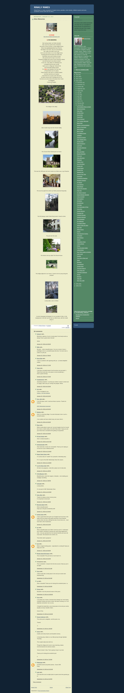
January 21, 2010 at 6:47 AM (44, 540)
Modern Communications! (83, 125)
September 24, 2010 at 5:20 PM (44, 679)
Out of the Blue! (81, 164)
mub (38, 672)
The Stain (79, 205)
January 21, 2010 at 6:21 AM (44, 524)
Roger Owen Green (42, 454)
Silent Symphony (81, 143)
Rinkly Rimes (87, 38)
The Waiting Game (81, 133)
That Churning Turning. (82, 233)
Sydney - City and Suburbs (43, 393)
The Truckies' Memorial (82, 121)
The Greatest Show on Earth (84, 107)
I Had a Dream (80, 244)
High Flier (79, 190)
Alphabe (67, 327)
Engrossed (79, 176)
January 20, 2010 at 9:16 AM (44, 422)
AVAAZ (77, 318)
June (78, 94)
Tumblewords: (40, 379)
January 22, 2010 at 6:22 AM (44, 558)
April (78, 99)
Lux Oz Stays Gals (41, 465)
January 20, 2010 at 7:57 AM (44, 376)
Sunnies (79, 256)
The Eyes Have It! (81, 268)
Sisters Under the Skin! (82, 225)
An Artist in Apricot (81, 192)
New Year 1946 (80, 280)
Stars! (78, 260)
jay (37, 527)
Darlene (39, 412)
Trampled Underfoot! (82, 272)
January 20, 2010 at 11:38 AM (44, 462)
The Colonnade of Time (82, 207)
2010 (77, 80)
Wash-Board (80, 186)
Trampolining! (80, 264)
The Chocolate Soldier (82, 248)
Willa (38, 347)
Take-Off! (79, 278)
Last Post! (79, 145)
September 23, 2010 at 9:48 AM (44, 586)
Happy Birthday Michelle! (83, 194)
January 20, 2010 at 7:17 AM (44, 365)
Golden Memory (81, 211)
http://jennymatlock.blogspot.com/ (52, 36)
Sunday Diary (80, 113)
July (78, 92)
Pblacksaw (40, 662)
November (80, 84)
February (79, 103)
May (78, 97)
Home (51, 687)
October (79, 86)
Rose (38, 425)
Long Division (80, 184)
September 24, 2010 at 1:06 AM (44, 628)
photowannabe (41, 444)
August (79, 90)
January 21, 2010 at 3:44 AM (44, 511)
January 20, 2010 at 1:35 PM (44, 471)
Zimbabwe (79, 201)
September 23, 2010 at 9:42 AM (44, 578)
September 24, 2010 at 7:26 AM (44, 659)
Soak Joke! (79, 111)
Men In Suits (80, 131)
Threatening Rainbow (82, 178)
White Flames (80, 229)
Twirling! (79, 149)
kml (38, 543)
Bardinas (79, 276)
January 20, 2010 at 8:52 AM (44, 409)
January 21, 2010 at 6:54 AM (44, 550)
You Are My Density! (82, 188)
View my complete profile (82, 69)
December (80, 82)
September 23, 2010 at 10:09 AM (45, 594)
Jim (38, 389)
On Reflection (80, 221)
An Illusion (79, 182)
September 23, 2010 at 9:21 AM (44, 568)
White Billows (80, 237)
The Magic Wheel (81, 223)
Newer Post (34, 687)
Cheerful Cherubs (81, 215)
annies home (40, 514)
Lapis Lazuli (80, 254)
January (79, 105)
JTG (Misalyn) (40, 474)
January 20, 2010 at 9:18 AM (44, 433)
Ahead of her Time (81, 174)
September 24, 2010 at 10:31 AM (45, 669)
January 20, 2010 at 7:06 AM (44, 355)
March (79, 101)
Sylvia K (39, 334)
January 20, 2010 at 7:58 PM (44, 480)
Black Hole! (80, 123)
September (80, 88)
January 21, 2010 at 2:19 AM (44, 502)
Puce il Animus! (80, 119)
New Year (79, 227)
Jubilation (79, 135)
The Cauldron (80, 199)
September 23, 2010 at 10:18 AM (45, 614)
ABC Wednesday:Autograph (43, 406)
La (37, 581)
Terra (38, 571)
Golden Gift (80, 166)
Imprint (78, 231)
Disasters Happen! (81, 180)
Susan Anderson (41, 617)
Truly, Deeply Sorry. (81, 139)
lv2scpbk (39, 483)
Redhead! (79, 160)
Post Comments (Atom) (43, 690)
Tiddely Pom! (80, 162)
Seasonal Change (81, 137)
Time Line (79, 156)
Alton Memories (81, 158)
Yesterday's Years (81, 242)
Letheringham (80, 250)
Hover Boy (79, 209)
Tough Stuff (80, 117)
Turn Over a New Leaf (82, 258)
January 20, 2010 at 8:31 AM (44, 396)
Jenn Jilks (39, 495)
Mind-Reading (80, 129)
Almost (78, 274)
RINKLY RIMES (42, 7)
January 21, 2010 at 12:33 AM (44, 492)
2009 (77, 283)
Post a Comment (37, 682)
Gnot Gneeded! (80, 219)
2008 (77, 285)
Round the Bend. (81, 109)
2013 (77, 74)
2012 (77, 76)
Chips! (78, 246)
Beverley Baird (41, 504)
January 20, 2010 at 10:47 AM (44, 441)
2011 (77, 78)
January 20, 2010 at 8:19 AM (44, 386)
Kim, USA (39, 399)
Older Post (68, 687)
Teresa (38, 589)
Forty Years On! (81, 270)
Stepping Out (80, 172)
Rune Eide (39, 358)
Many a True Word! (81, 127)
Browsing (79, 262)
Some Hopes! (80, 168)
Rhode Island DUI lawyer (43, 553)
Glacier (79, 239)
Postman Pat (80, 213)
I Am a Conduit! (80, 196)
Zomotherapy (80, 203)
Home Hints (80, 115)
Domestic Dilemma (81, 147)
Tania (38, 368)
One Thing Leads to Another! (84, 252)
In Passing (79, 235)
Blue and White (80, 151)
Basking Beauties (81, 154)
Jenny (38, 631)
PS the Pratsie (40, 436)
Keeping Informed (81, 217)
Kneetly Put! (80, 170)
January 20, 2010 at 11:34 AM (44, 451)
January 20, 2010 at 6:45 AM (44, 344)
